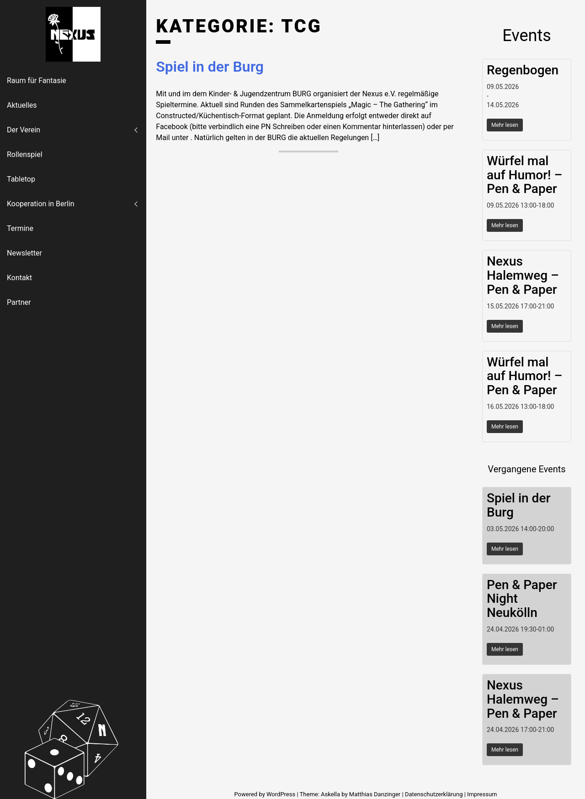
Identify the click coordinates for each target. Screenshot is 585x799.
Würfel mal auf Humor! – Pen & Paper (524, 175)
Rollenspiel (25, 154)
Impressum (482, 794)
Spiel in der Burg (210, 66)
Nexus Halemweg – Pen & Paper (523, 275)
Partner (19, 302)
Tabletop (21, 179)
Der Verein (23, 129)
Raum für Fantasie (36, 80)
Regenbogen (522, 70)
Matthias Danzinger (374, 794)
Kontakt (19, 277)
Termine (20, 228)
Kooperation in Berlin (40, 203)
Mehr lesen (504, 125)
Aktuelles (22, 105)
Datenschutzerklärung (434, 794)
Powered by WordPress (265, 794)
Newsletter (24, 253)
